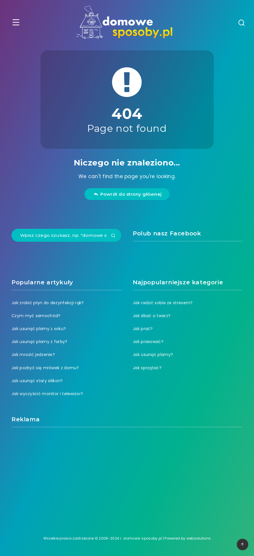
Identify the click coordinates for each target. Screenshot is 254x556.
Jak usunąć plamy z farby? (39, 341)
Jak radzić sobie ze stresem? (163, 303)
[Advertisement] (127, 475)
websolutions (198, 538)
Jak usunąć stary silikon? (37, 381)
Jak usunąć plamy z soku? (38, 329)
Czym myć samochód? (35, 316)
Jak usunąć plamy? (153, 354)
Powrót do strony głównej (128, 194)
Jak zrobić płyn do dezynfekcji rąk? (47, 303)
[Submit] (113, 236)
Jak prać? (143, 329)
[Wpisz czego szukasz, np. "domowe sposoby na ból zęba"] (66, 235)
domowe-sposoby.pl (142, 538)
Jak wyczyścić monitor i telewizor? (47, 394)
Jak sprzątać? (147, 368)
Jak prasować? (148, 341)
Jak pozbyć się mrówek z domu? (45, 368)
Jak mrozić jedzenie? (33, 354)
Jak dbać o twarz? (151, 316)
